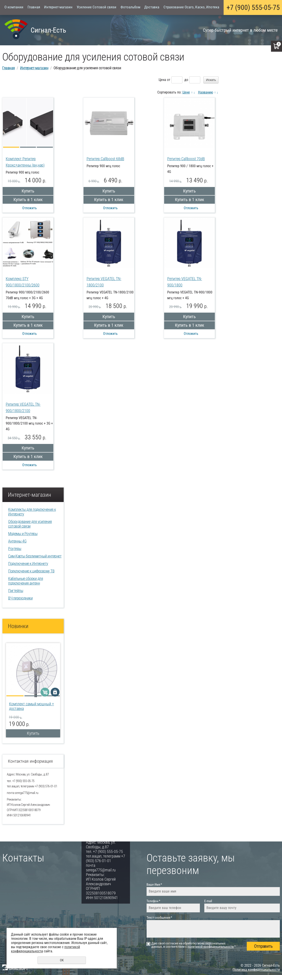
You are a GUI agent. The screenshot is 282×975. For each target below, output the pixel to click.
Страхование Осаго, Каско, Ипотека (191, 7)
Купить (28, 191)
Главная (34, 7)
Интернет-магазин (58, 7)
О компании (13, 7)
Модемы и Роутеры (22, 533)
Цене (186, 92)
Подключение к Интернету (28, 563)
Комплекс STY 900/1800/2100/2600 (22, 281)
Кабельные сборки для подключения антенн (25, 580)
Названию (205, 92)
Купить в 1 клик (28, 199)
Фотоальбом (130, 7)
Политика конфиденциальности (256, 970)
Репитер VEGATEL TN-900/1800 (184, 281)
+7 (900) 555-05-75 (253, 7)
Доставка (151, 7)
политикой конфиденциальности (210, 947)
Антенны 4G (17, 541)
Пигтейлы (15, 590)
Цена (162, 80)
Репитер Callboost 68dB (105, 158)
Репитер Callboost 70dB (186, 158)
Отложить (29, 208)
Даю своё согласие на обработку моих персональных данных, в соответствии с (193, 945)
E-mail (208, 901)
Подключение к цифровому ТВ (31, 571)
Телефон (153, 901)
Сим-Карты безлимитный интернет (34, 556)
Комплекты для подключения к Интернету (32, 511)
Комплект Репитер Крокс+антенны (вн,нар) (25, 161)
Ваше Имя (154, 885)
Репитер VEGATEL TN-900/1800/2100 (23, 407)
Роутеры (14, 548)
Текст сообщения (159, 918)
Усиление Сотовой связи (96, 7)
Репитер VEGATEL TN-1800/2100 (104, 281)
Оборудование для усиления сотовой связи (30, 523)
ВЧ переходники (20, 598)
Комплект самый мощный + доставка (31, 706)
